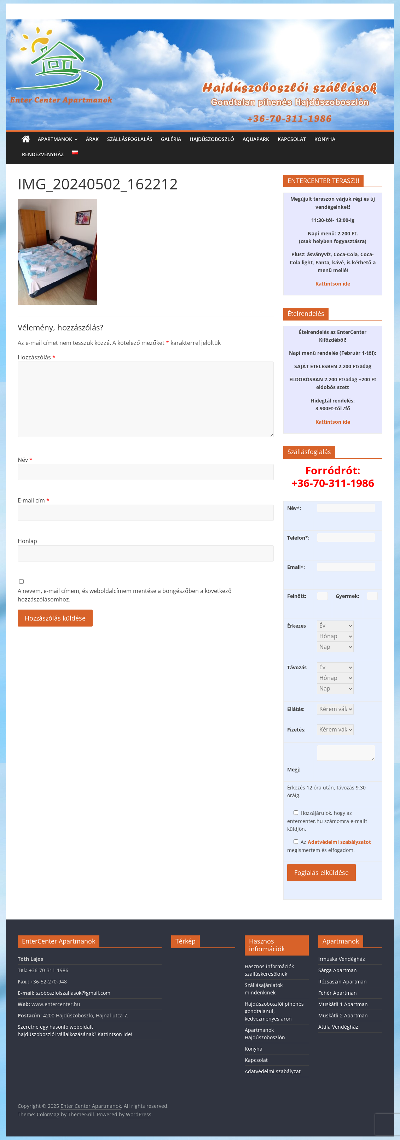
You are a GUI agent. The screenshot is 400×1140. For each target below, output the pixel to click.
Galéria (171, 139)
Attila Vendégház (338, 1026)
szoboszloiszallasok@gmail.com (73, 992)
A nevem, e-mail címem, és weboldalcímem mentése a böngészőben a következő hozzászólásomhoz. (125, 595)
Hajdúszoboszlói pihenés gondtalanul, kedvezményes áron (274, 1011)
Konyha (324, 139)
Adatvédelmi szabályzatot (339, 842)
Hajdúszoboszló (212, 139)
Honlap (27, 541)
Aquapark (256, 139)
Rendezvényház (43, 154)
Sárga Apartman (337, 970)
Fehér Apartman (337, 992)
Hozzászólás (37, 357)
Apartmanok (55, 139)
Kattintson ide (332, 283)
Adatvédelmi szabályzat (273, 1071)
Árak (92, 139)
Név (25, 460)
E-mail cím (34, 500)
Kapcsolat (292, 139)
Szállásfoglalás (129, 139)
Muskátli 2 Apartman (343, 1015)
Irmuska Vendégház (341, 959)
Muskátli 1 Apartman (343, 1004)
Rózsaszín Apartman (342, 981)
